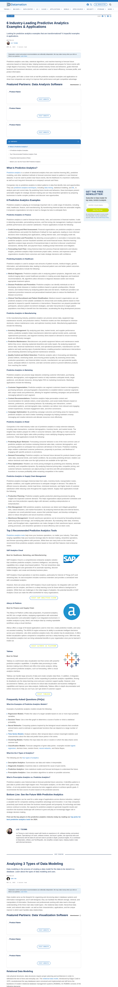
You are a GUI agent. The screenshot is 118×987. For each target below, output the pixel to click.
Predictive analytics (14, 184)
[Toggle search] (110, 4)
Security (96, 9)
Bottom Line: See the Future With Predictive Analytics (25, 173)
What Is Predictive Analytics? (19, 158)
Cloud (50, 9)
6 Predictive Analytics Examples (19, 162)
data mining (48, 200)
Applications (61, 9)
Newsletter (101, 4)
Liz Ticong (12, 55)
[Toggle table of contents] (44, 153)
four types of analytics (30, 770)
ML (73, 200)
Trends (13, 9)
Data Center (34, 9)
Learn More (24, 68)
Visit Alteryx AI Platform (43, 658)
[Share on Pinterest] (108, 28)
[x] (91, 4)
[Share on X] (105, 28)
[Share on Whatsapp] (110, 28)
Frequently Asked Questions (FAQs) (20, 170)
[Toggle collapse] (5, 977)
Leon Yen (11, 890)
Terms (97, 238)
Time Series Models (16, 746)
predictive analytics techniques (25, 200)
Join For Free (98, 231)
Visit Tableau (43, 706)
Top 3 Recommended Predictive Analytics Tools (23, 166)
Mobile (73, 9)
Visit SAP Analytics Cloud (43, 610)
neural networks (45, 760)
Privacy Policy (105, 238)
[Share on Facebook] (102, 28)
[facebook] (88, 4)
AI (43, 9)
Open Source (84, 9)
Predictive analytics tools (16, 547)
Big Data (22, 9)
